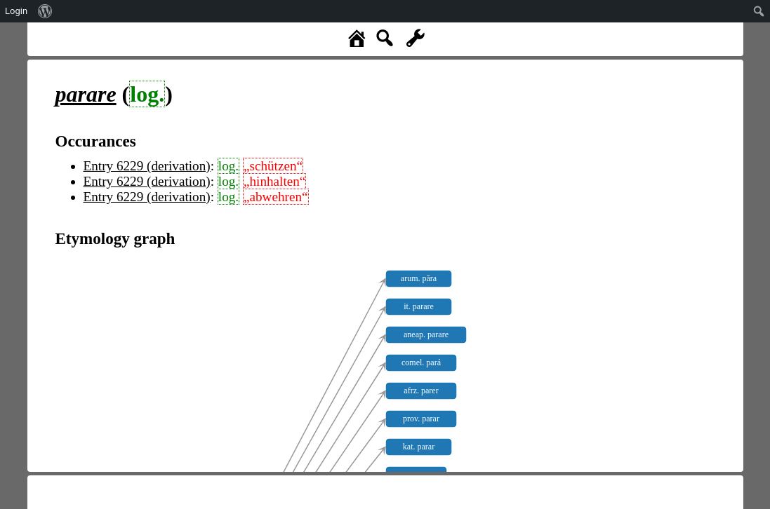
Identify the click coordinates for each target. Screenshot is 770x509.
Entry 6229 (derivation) (147, 165)
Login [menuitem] (16, 11)
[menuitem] (45, 11)
